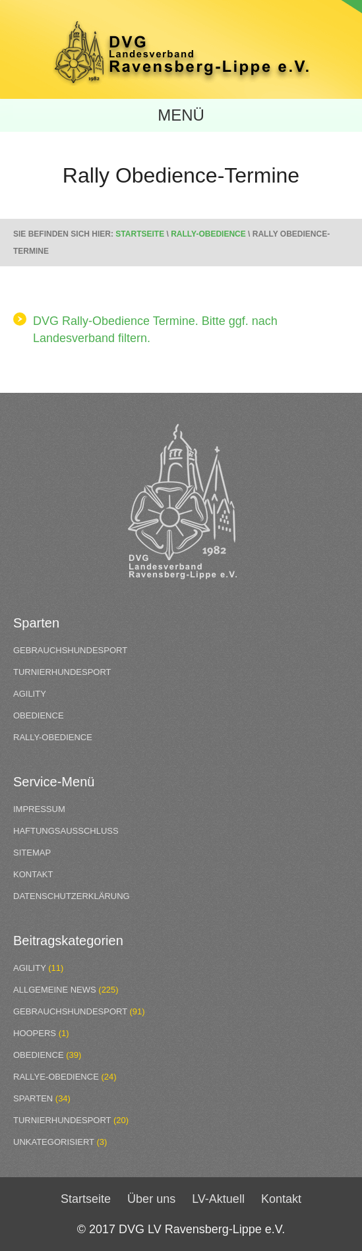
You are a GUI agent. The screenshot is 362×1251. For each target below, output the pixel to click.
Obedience (38, 715)
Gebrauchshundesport (70, 650)
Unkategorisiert (53, 1142)
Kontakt (33, 874)
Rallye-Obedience (56, 1077)
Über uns (151, 1199)
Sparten (33, 1098)
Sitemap (32, 853)
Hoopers (34, 1033)
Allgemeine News (54, 990)
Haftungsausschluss (66, 831)
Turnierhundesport (62, 672)
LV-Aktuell (218, 1199)
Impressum (39, 809)
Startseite (139, 234)
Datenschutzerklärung (71, 896)
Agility (29, 694)
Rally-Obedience (208, 234)
